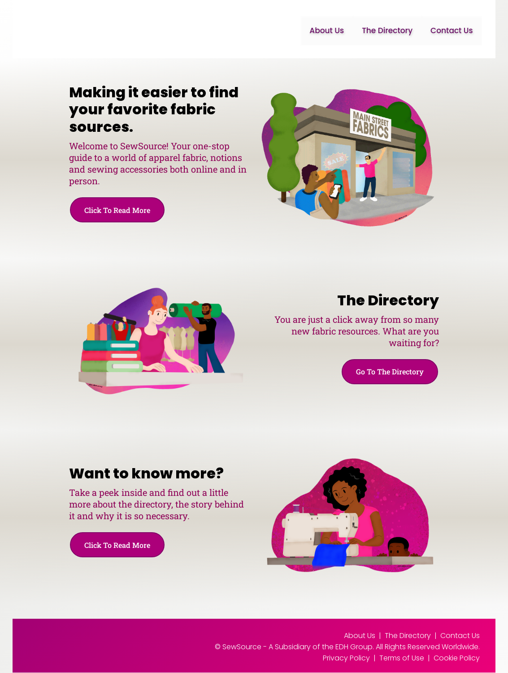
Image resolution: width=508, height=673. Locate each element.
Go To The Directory (389, 372)
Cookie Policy (457, 658)
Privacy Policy (346, 658)
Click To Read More (118, 210)
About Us (326, 30)
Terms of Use (401, 658)
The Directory (387, 30)
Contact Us (451, 30)
